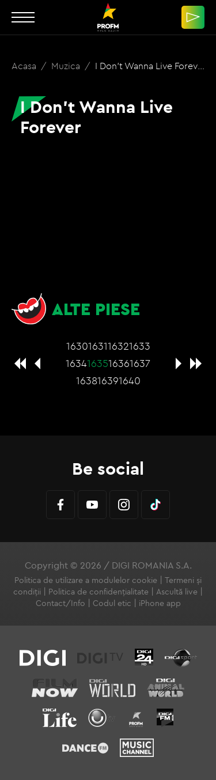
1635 (97, 363)
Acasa (25, 65)
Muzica (66, 65)
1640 (130, 380)
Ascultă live (177, 591)
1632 (118, 346)
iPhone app (160, 603)
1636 (119, 363)
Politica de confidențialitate (98, 591)
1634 (76, 363)
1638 (86, 380)
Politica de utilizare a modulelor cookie (85, 580)
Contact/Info (60, 603)
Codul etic (112, 603)
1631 (98, 346)
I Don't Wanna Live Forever (150, 65)
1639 (108, 380)
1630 (77, 346)
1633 (139, 346)
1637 (140, 363)
